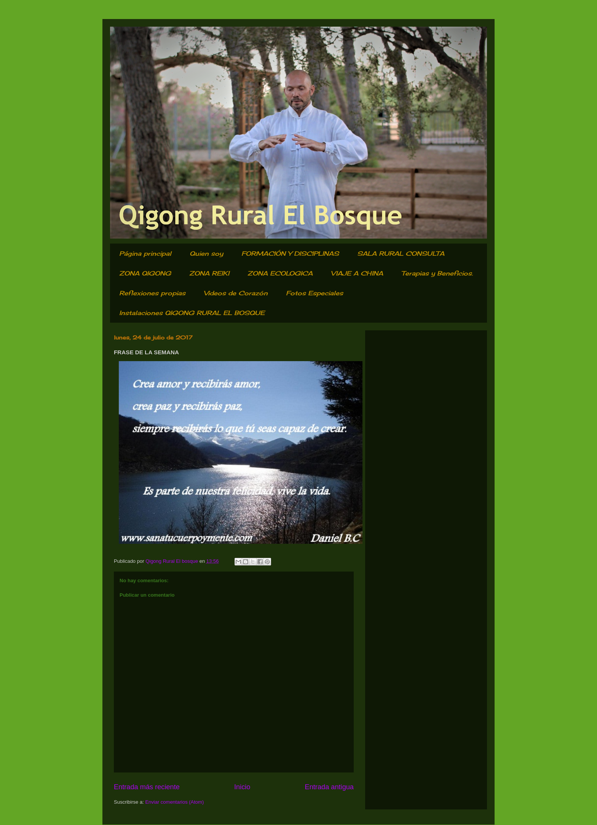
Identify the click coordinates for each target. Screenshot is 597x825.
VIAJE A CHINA (357, 273)
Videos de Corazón (236, 293)
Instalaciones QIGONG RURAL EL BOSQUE (192, 313)
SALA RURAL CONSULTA (400, 253)
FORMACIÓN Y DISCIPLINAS (290, 253)
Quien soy (206, 253)
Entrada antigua (329, 787)
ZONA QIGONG (145, 273)
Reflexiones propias (152, 293)
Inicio (242, 787)
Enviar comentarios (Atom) (174, 802)
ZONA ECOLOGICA (280, 273)
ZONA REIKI (209, 273)
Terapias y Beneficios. (437, 273)
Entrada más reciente (147, 787)
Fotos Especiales (314, 293)
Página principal (145, 253)
